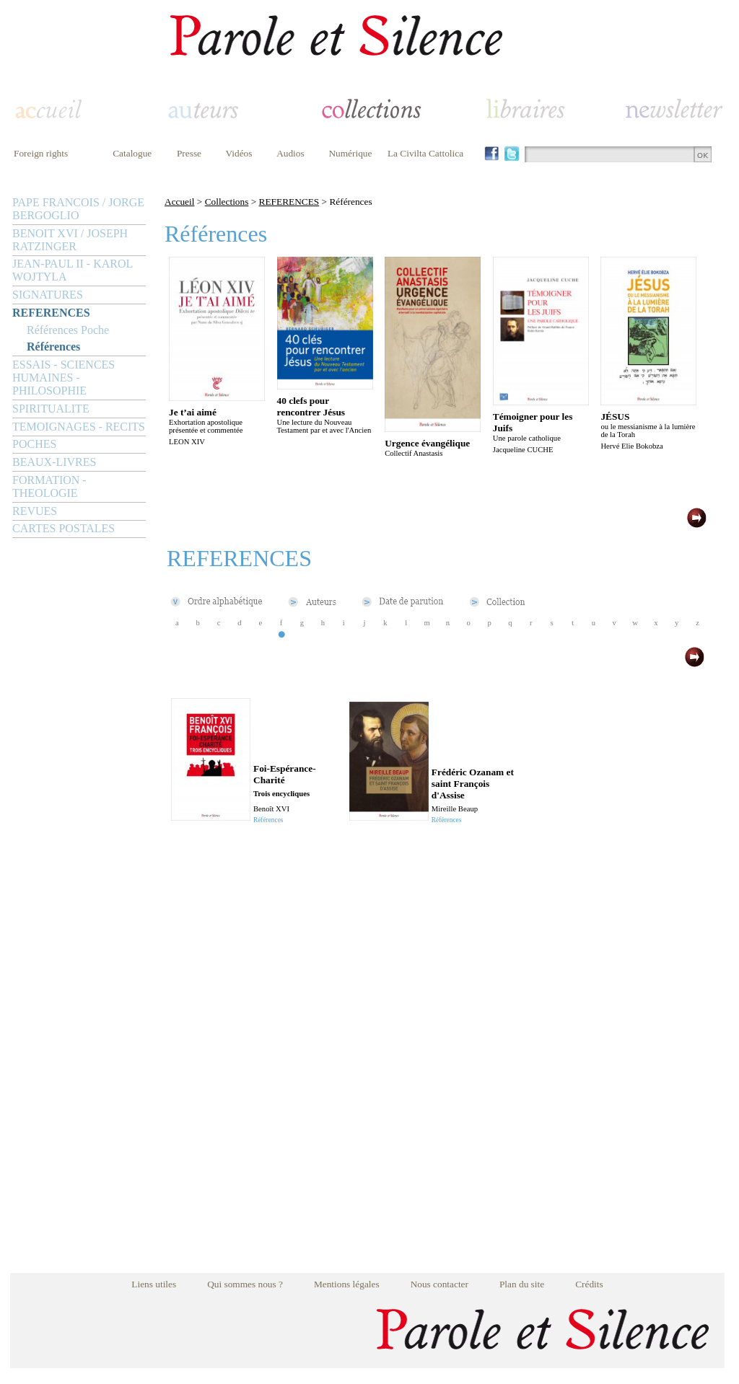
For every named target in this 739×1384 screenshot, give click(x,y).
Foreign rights (41, 153)
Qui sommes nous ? (245, 1284)
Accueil (179, 201)
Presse (189, 153)
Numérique (350, 153)
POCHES (34, 444)
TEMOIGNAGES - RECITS (78, 426)
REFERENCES (51, 313)
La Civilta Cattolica (425, 153)
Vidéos (239, 153)
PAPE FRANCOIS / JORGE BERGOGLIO (78, 208)
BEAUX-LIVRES (54, 462)
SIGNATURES (47, 294)
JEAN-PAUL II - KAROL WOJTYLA (72, 270)
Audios (290, 153)
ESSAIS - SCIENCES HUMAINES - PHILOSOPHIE (63, 377)
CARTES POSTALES (63, 528)
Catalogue (132, 153)
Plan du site (521, 1284)
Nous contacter (439, 1284)
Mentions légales (347, 1284)
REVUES (34, 511)
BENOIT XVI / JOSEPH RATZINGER (70, 239)
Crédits (589, 1284)
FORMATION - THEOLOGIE (49, 486)
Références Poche (68, 330)
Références (53, 346)
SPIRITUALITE (50, 408)
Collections (227, 201)
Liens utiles (153, 1284)
